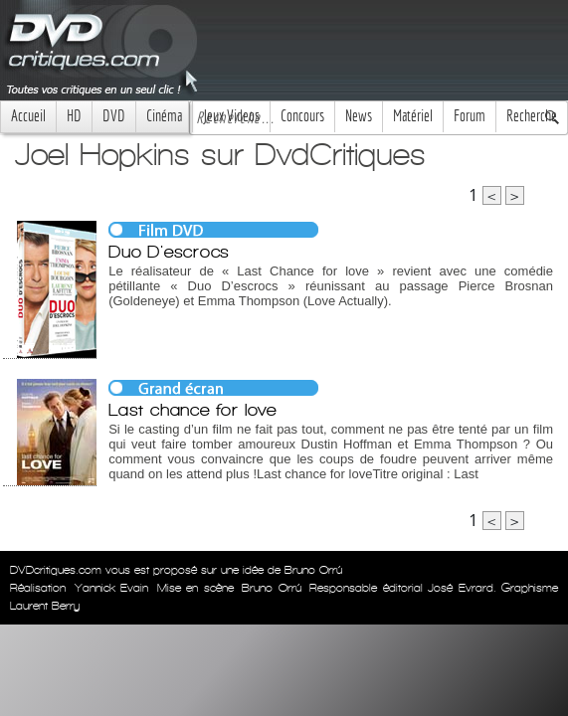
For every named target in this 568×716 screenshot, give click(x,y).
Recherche (531, 115)
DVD (113, 115)
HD (74, 115)
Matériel (413, 115)
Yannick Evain (112, 588)
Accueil (28, 115)
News (358, 115)
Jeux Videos (231, 115)
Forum (469, 115)
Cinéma (164, 115)
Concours (302, 115)
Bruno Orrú (271, 588)
